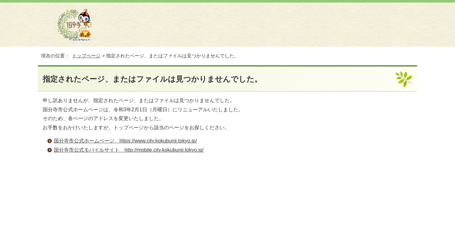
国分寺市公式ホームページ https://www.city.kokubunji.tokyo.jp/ (125, 140)
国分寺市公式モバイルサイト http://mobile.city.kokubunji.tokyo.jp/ (129, 150)
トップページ (86, 55)
